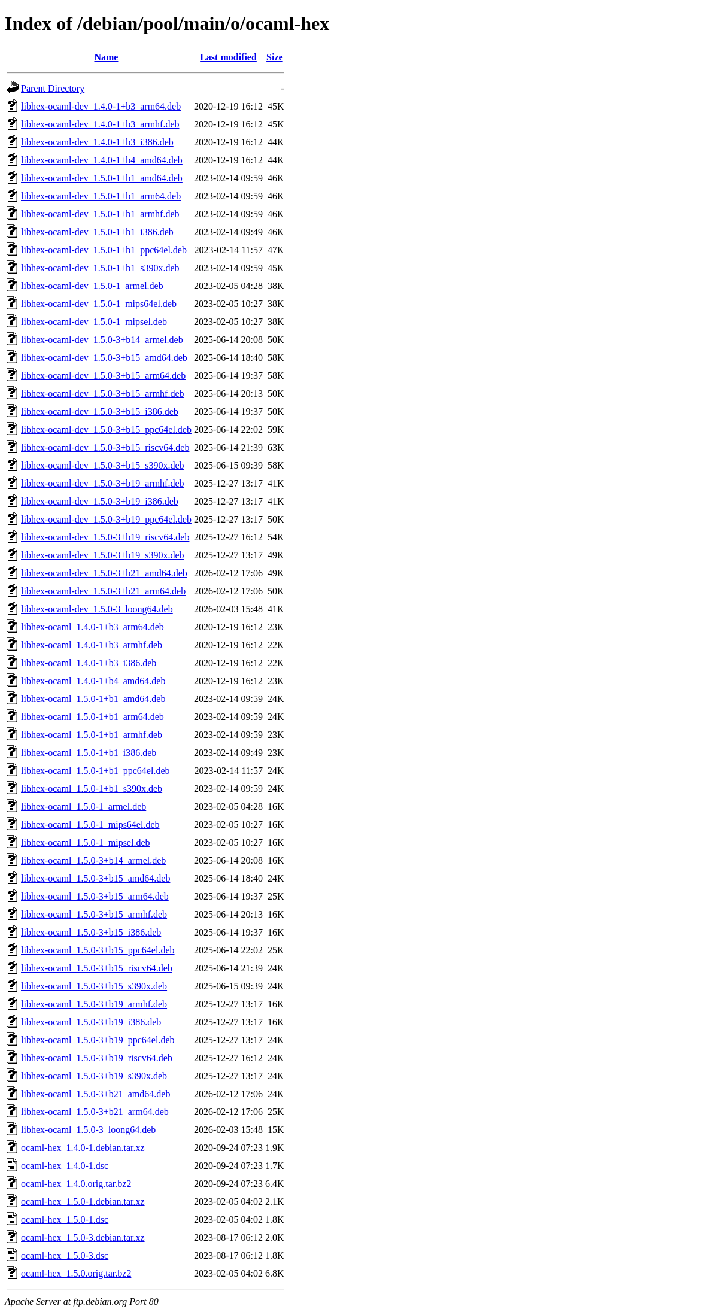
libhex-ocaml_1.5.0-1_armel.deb (83, 806)
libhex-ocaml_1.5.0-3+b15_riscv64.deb (96, 968)
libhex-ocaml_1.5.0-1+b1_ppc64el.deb (95, 771)
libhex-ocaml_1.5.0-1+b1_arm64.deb (92, 717)
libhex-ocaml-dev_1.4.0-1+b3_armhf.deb (100, 124)
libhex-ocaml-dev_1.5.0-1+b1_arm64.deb (101, 196)
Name (106, 57)
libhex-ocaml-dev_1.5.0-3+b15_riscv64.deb (105, 447)
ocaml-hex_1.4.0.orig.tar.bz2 (76, 1184)
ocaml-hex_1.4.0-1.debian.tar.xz (83, 1148)
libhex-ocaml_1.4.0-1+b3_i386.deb (88, 663)
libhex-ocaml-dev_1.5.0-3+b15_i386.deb (99, 411)
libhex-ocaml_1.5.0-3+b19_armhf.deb (94, 1004)
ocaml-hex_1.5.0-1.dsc (64, 1219)
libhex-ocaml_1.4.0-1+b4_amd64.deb (93, 681)
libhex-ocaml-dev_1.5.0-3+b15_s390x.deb (102, 465)
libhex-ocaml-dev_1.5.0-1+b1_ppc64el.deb (104, 250)
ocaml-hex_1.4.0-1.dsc (64, 1166)
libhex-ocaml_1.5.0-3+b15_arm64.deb (95, 896)
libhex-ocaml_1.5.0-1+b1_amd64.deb (93, 699)
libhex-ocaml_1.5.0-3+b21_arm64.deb (95, 1112)
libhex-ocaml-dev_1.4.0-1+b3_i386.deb (97, 142)
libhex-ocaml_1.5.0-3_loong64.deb (88, 1130)
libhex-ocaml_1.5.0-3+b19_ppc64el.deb (98, 1040)
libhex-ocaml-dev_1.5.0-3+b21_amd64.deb (104, 573)
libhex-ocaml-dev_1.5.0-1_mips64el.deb (99, 304)
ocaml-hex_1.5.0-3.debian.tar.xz (83, 1237)
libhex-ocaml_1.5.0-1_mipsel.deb (85, 842)
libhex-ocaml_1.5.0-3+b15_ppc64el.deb (98, 950)
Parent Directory (52, 88)
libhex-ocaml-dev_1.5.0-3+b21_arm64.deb (103, 591)
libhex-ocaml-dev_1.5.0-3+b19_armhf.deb (102, 483)
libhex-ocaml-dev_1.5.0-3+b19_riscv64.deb (105, 537)
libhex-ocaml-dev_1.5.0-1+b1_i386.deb (97, 232)
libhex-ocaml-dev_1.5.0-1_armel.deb (92, 286)
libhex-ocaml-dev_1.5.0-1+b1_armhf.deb (100, 214)
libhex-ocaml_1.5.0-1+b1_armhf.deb (91, 735)
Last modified (228, 57)
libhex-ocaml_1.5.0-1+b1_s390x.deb (91, 788)
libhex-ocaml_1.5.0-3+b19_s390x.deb (94, 1076)
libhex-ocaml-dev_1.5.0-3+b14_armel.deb (102, 340)
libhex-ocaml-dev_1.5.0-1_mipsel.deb (94, 322)
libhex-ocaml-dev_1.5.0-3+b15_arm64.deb (103, 375)
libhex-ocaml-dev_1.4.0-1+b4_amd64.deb (102, 160)
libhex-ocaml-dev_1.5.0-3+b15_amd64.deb (104, 358)
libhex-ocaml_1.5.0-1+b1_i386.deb (88, 753)
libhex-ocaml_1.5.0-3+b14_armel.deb (93, 860)
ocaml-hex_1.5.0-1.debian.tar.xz (83, 1201)
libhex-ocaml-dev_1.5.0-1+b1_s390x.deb (100, 268)
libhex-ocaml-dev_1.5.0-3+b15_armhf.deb (102, 393)
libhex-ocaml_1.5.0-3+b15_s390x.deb (94, 986)
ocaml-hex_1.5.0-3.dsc (64, 1255)
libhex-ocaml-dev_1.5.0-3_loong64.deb (97, 609)
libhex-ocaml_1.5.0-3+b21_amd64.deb (95, 1094)
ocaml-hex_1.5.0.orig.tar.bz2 (76, 1273)
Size (274, 57)
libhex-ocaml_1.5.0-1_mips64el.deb (90, 824)
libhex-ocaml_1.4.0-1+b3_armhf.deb (91, 645)
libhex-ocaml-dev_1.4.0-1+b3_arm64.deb (101, 106)
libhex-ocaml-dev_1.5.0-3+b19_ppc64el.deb (106, 519)
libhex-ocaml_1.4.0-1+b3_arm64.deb (92, 627)
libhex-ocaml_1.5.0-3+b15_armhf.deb (94, 914)
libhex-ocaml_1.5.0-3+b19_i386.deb (91, 1022)
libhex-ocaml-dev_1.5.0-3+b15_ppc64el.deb (106, 429)
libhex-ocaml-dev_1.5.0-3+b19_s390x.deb (102, 555)
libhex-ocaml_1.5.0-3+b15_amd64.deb (95, 878)
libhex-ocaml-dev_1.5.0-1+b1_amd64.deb (102, 178)
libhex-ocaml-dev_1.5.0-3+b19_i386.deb (99, 501)
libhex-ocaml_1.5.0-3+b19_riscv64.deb (96, 1058)
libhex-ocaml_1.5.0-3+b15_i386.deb (91, 932)
